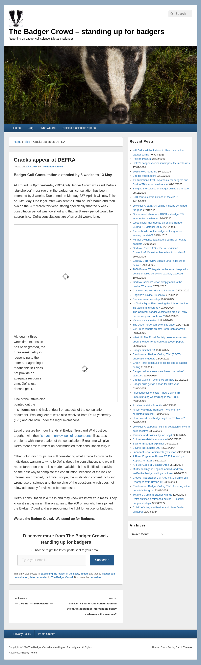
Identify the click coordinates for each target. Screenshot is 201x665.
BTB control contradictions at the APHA (155, 197)
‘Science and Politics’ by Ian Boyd (152, 435)
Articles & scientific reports (79, 127)
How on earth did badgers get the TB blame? (159, 418)
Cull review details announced (150, 439)
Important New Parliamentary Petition (154, 452)
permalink (95, 577)
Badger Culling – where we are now (153, 379)
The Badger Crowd (52, 166)
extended (42, 577)
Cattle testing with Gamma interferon (154, 290)
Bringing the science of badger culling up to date (161, 188)
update (84, 573)
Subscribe (102, 560)
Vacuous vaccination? (146, 320)
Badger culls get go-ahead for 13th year (156, 384)
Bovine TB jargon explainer (148, 443)
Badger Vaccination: (144, 175)
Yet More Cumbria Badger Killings (152, 494)
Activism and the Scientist (148, 405)
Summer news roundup (146, 299)
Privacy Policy (22, 634)
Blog (30, 127)
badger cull (108, 573)
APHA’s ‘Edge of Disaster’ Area (151, 464)
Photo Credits (46, 634)
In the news (72, 573)
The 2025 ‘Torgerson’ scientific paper (154, 324)
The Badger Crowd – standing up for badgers (87, 31)
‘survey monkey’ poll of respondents (66, 435)
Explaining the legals (53, 573)
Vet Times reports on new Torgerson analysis (159, 328)
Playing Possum (142, 158)
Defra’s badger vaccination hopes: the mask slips (161, 163)
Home (17, 127)
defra (32, 577)
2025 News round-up (145, 171)
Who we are (48, 127)
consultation (21, 577)
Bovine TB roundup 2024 (147, 447)
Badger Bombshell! (144, 350)
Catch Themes (184, 647)
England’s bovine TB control (149, 294)
